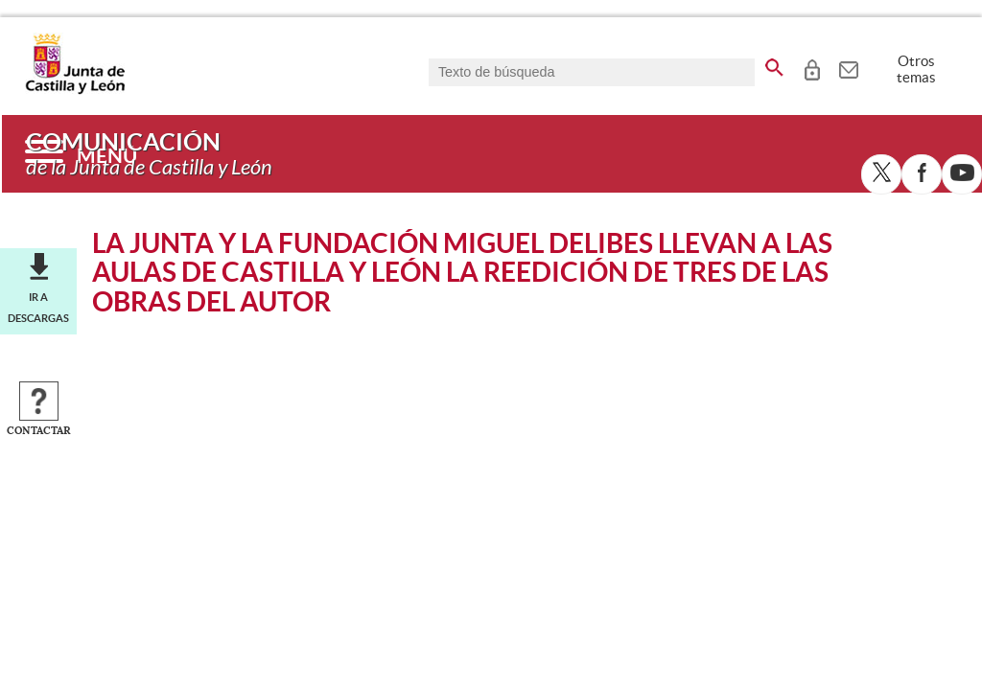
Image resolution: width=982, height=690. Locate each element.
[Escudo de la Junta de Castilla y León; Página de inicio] (75, 90)
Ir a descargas (38, 307)
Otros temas (916, 69)
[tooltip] (812, 67)
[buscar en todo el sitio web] (774, 64)
